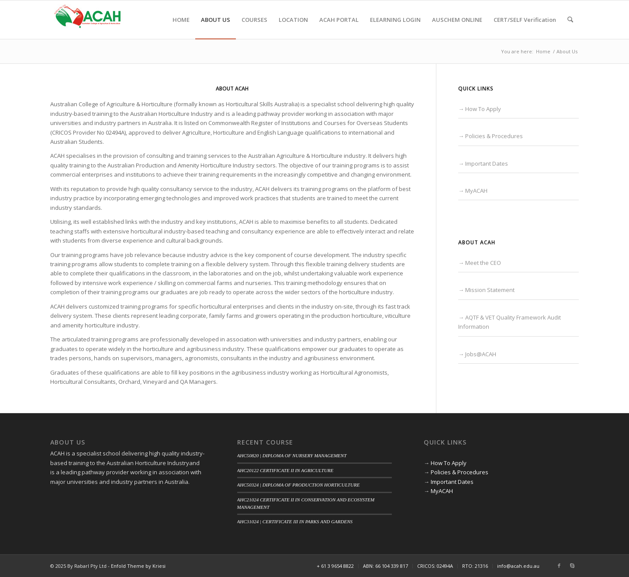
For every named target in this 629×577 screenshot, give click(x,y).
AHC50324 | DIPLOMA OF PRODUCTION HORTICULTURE (298, 484)
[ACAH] (87, 19)
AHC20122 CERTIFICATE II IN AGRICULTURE (285, 470)
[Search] (570, 19)
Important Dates (486, 163)
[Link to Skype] (572, 565)
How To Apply (483, 109)
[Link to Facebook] (559, 565)
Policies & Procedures (494, 136)
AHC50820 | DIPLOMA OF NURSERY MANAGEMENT (292, 455)
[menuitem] (181, 19)
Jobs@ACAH (480, 354)
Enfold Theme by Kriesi (138, 566)
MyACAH (476, 191)
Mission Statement (490, 290)
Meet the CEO (483, 263)
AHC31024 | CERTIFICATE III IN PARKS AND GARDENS (295, 521)
